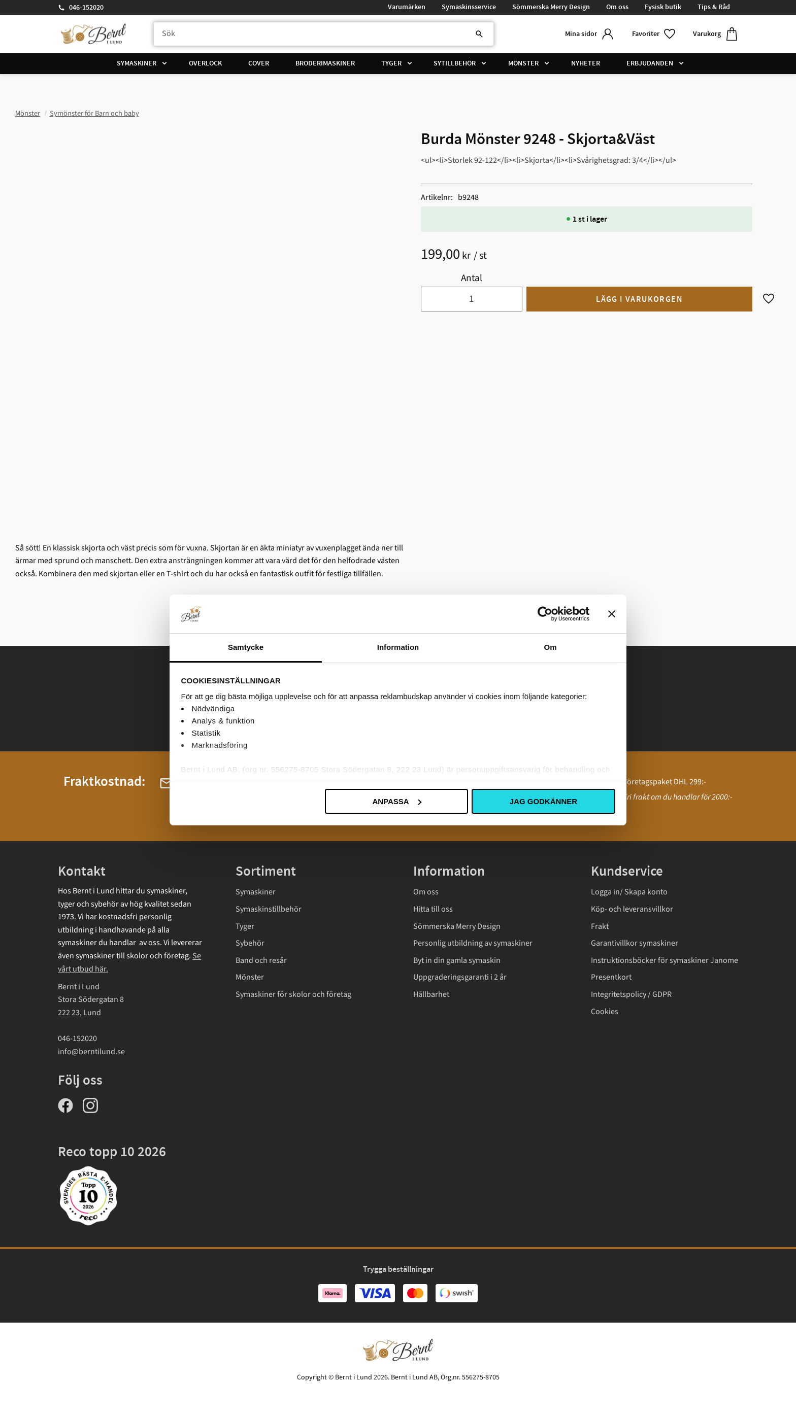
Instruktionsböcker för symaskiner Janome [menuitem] (664, 960)
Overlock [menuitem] (205, 63)
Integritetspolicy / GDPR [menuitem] (631, 994)
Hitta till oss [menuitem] (433, 909)
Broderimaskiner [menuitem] (325, 63)
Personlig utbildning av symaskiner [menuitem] (473, 943)
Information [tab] (398, 647)
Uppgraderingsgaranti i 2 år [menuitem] (460, 977)
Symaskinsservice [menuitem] (469, 7)
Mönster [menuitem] (523, 63)
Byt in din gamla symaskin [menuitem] (457, 960)
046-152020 (86, 7)
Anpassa (396, 801)
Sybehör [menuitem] (250, 943)
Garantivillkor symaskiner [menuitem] (634, 943)
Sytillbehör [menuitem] (455, 63)
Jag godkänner (543, 801)
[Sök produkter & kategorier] (323, 34)
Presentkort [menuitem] (611, 977)
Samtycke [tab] (245, 647)
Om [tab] (550, 647)
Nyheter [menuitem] (585, 63)
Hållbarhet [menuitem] (431, 994)
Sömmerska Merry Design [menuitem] (551, 7)
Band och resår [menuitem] (261, 960)
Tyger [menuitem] (391, 63)
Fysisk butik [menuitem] (663, 7)
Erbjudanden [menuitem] (649, 63)
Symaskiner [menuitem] (136, 63)
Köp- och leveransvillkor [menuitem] (632, 909)
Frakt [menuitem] (600, 926)
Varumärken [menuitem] (406, 7)
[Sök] (479, 34)
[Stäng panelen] (611, 613)
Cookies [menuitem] (604, 1011)
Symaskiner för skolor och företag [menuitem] (293, 994)
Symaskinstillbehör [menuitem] (269, 909)
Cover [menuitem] (258, 63)
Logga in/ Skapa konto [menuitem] (629, 891)
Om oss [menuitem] (617, 7)
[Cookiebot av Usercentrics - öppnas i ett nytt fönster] (545, 613)
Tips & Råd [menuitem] (714, 7)
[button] (654, 34)
